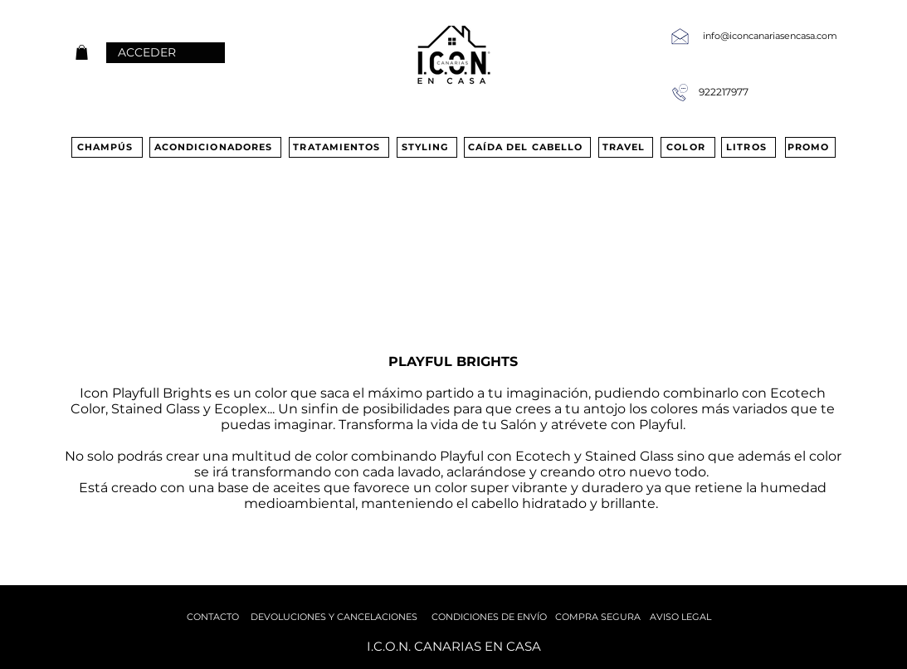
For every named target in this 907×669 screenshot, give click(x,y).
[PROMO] (810, 147)
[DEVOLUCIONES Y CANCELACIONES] (334, 617)
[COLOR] (688, 147)
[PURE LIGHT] (109, 326)
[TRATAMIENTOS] (339, 147)
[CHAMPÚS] (107, 147)
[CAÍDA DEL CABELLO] (527, 147)
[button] (82, 52)
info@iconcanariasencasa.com (770, 36)
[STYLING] (427, 147)
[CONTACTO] (213, 617)
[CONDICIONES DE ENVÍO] (489, 617)
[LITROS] (748, 147)
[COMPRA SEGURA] (598, 617)
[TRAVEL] (625, 147)
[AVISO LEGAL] (680, 617)
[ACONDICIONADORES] (215, 147)
